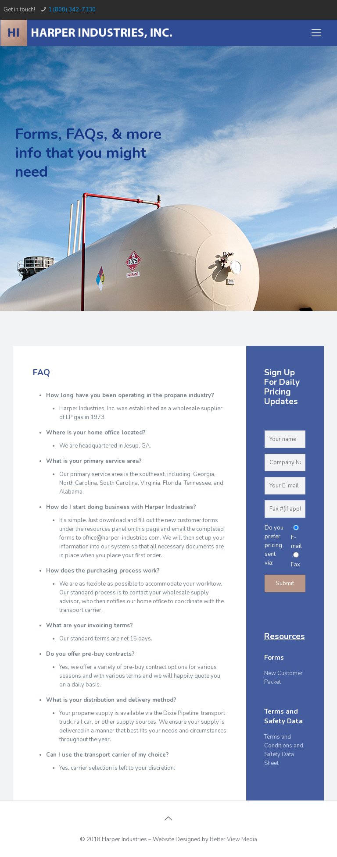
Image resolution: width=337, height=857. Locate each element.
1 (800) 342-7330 (72, 10)
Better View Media (233, 839)
